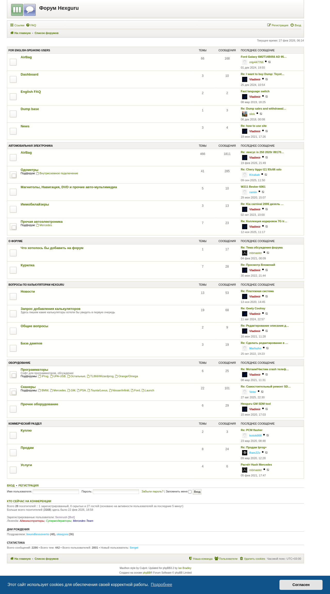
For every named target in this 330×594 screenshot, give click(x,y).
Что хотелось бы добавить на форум (52, 248)
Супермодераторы (58, 520)
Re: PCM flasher (251, 430)
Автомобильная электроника (31, 145)
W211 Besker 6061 (253, 186)
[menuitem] (31, 25)
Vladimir (254, 79)
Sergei (134, 547)
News (25, 126)
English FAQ (31, 92)
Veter (252, 391)
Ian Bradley (184, 568)
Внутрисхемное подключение (57, 173)
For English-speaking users (29, 50)
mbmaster (255, 252)
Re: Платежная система (257, 291)
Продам (27, 448)
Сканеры (28, 387)
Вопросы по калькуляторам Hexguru (36, 284)
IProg (43, 376)
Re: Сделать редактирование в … (264, 342)
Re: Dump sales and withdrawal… (263, 108)
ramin (253, 192)
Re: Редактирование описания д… (265, 325)
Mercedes (44, 225)
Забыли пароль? (152, 491)
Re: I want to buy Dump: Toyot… (262, 74)
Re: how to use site (254, 125)
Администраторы (32, 520)
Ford (135, 390)
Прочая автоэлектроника (42, 222)
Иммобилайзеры (35, 204)
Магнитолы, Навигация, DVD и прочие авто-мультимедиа (69, 187)
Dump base (30, 109)
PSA (81, 390)
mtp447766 (256, 62)
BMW (43, 390)
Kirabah (254, 174)
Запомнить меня (179, 491)
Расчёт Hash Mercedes (256, 464)
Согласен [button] (301, 585)
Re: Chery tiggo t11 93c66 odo (261, 169)
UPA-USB (58, 376)
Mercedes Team (83, 520)
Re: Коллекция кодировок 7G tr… (264, 221)
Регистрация (29, 485)
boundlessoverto (37, 534)
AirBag (26, 57)
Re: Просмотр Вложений (258, 264)
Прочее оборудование (39, 404)
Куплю (26, 430)
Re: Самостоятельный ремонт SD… (266, 386)
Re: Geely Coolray (253, 308)
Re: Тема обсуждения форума (262, 247)
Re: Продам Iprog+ (254, 447)
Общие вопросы (34, 326)
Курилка (28, 265)
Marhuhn (255, 348)
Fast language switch (255, 91)
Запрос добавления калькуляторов (50, 309)
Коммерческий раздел (25, 423)
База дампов (31, 343)
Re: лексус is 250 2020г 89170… (262, 152)
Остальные (76, 376)
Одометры (29, 170)
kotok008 (255, 435)
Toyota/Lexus (97, 390)
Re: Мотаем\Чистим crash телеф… (265, 369)
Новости (28, 291)
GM (71, 390)
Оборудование (19, 362)
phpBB (147, 572)
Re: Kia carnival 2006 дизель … (262, 203)
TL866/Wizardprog (100, 376)
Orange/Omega (126, 376)
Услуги (26, 465)
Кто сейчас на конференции (29, 501)
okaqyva (62, 534)
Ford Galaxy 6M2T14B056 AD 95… (264, 56)
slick (252, 114)
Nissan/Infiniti (119, 390)
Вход (10, 485)
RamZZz (254, 452)
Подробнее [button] (161, 584)
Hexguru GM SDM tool (256, 403)
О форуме (16, 241)
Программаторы (34, 370)
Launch (148, 390)
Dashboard (29, 74)
